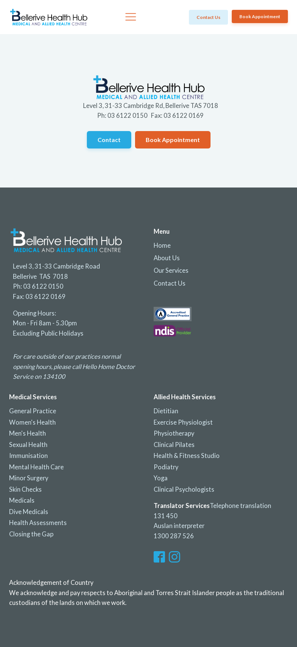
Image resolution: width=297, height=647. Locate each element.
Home (162, 245)
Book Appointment (259, 16)
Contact (109, 139)
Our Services (171, 270)
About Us (167, 258)
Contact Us (169, 283)
